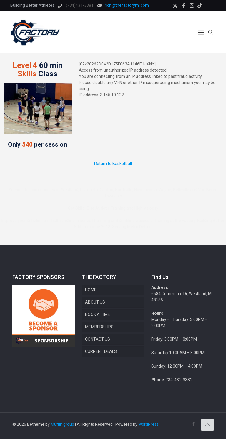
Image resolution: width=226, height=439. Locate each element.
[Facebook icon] (193, 424)
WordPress (148, 424)
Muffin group (62, 424)
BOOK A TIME (97, 314)
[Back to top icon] (207, 425)
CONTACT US (97, 339)
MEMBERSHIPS (99, 326)
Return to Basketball (113, 163)
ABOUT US (95, 302)
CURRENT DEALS (101, 351)
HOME (91, 289)
